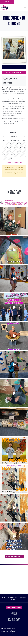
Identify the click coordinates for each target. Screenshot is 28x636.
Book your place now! (14, 72)
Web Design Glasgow (5, 628)
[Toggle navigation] (25, 7)
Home (4, 597)
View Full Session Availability (14, 162)
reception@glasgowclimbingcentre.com (9, 633)
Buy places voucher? (14, 67)
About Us (23, 597)
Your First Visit (13, 597)
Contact (14, 599)
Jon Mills (13, 628)
